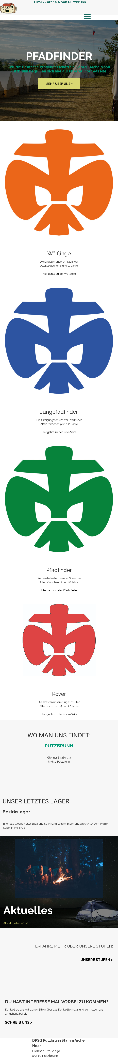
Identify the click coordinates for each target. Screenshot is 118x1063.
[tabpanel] (59, 262)
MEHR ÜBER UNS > (59, 84)
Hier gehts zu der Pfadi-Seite (59, 590)
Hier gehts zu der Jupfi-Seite (59, 432)
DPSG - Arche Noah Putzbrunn (60, 2)
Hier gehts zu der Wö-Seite (59, 273)
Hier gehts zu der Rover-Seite (59, 714)
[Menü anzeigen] (87, 16)
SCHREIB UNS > (18, 1022)
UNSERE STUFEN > (96, 960)
